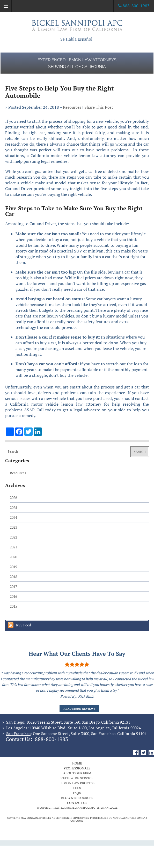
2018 (13, 576)
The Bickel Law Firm (77, 25)
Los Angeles (16, 727)
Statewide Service (77, 778)
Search (140, 452)
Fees (77, 788)
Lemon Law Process (77, 783)
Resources (72, 107)
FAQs (77, 792)
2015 (13, 606)
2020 (13, 556)
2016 (13, 596)
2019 (13, 566)
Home (77, 763)
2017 (13, 586)
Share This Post (98, 107)
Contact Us (77, 802)
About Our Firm (77, 773)
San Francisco (18, 733)
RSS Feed (23, 624)
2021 (13, 546)
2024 (13, 517)
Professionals (77, 768)
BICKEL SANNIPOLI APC (81, 807)
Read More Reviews (79, 708)
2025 (13, 507)
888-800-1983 (51, 739)
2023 (13, 527)
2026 (13, 497)
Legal (113, 807)
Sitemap (102, 807)
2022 (13, 537)
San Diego (15, 722)
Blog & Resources (77, 797)
